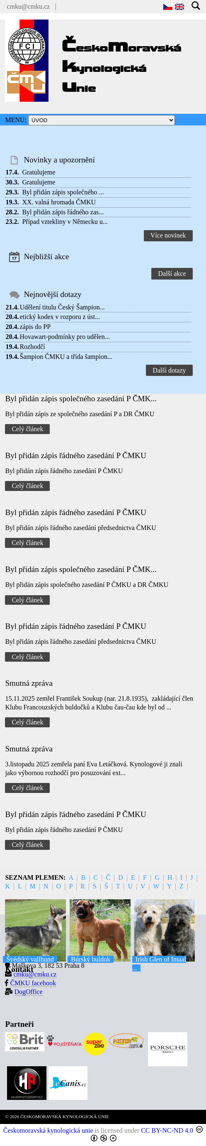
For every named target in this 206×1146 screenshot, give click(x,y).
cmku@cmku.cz (28, 6)
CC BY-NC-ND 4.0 (167, 1130)
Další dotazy (169, 370)
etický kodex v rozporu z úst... (59, 316)
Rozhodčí (32, 346)
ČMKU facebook (33, 982)
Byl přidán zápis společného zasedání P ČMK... (80, 398)
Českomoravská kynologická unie (48, 1130)
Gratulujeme (38, 172)
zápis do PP (35, 326)
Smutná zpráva (29, 683)
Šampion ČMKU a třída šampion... (65, 356)
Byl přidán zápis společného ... (63, 192)
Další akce (172, 273)
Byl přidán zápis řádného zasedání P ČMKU (75, 455)
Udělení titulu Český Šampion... (61, 307)
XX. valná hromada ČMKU (59, 202)
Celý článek (27, 428)
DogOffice (28, 991)
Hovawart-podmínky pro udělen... (64, 336)
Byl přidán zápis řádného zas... (63, 212)
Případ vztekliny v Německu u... (65, 221)
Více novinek (168, 235)
